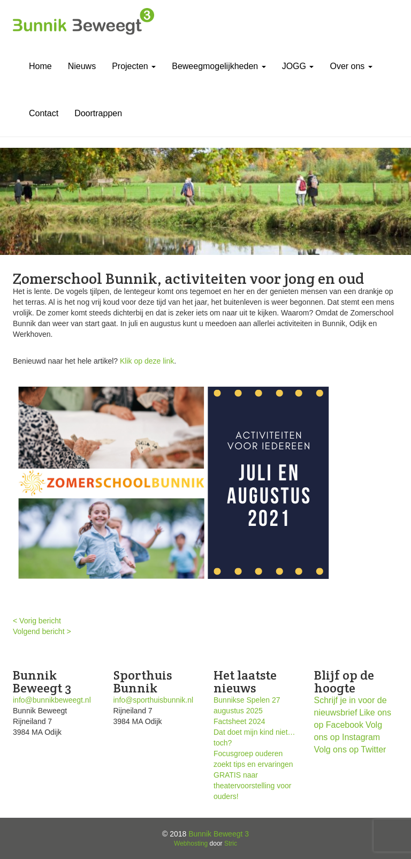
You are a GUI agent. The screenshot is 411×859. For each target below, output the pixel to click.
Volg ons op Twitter (350, 749)
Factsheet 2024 (239, 721)
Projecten (134, 66)
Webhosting (191, 843)
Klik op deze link (147, 361)
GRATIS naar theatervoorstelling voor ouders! (253, 786)
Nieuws (82, 66)
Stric (230, 843)
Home (40, 66)
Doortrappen (98, 113)
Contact (43, 113)
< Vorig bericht (37, 620)
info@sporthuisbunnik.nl (153, 700)
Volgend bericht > (42, 631)
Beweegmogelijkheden (218, 66)
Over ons (351, 66)
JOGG (298, 66)
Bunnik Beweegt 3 (218, 834)
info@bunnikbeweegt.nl (52, 700)
